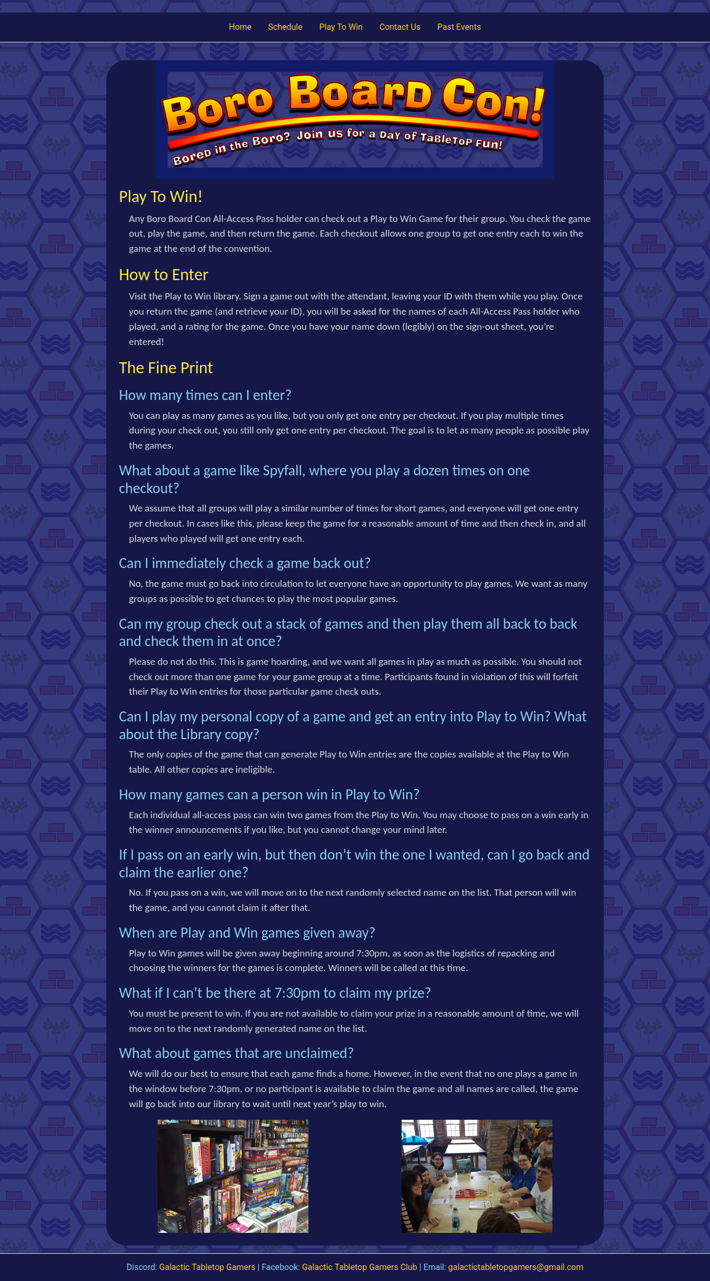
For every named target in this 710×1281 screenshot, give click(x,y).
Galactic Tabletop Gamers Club (359, 1267)
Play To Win (341, 27)
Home (240, 27)
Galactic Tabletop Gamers (207, 1267)
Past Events (459, 27)
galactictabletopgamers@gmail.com (515, 1267)
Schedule (285, 27)
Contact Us (400, 27)
